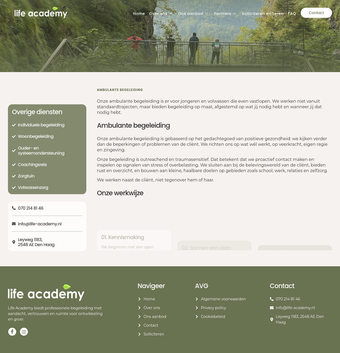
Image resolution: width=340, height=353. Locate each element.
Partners (225, 13)
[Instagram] (24, 332)
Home (139, 13)
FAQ (292, 13)
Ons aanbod (193, 13)
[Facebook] (12, 332)
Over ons (160, 13)
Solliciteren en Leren (263, 13)
